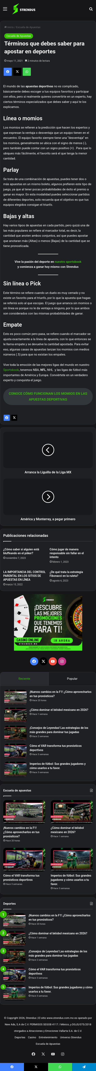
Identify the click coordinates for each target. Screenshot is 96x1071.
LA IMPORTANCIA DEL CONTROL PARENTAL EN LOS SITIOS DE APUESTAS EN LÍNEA (24, 575)
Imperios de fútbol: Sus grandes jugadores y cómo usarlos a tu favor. (71, 880)
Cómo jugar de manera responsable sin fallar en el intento (67, 553)
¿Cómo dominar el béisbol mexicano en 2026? (59, 709)
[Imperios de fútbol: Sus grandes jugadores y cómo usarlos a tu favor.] (15, 769)
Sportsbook (11, 370)
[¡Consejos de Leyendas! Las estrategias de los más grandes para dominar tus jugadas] (15, 733)
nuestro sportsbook (68, 262)
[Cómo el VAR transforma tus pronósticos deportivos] (15, 751)
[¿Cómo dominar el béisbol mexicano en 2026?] (15, 715)
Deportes (20, 1037)
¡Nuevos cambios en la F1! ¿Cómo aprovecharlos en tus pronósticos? (21, 832)
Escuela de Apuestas (28, 27)
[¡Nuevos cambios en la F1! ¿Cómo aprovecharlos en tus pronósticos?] (15, 697)
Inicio (9, 27)
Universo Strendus (70, 1037)
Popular (72, 679)
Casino (32, 1037)
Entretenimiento (48, 1037)
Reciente (24, 679)
